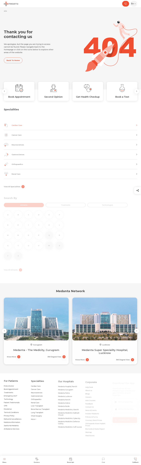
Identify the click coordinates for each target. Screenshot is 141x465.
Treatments (8, 394)
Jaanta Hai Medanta (11, 427)
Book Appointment (11, 391)
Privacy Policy (9, 417)
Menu (4, 460)
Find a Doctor (9, 388)
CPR (5, 407)
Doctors (37, 460)
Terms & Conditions (11, 414)
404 (5, 11)
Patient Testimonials (11, 404)
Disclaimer (8, 411)
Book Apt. (70, 460)
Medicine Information (12, 424)
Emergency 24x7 (10, 398)
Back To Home (13, 60)
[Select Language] (134, 3)
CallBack (135, 460)
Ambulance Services (11, 431)
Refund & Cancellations (12, 421)
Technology (8, 401)
